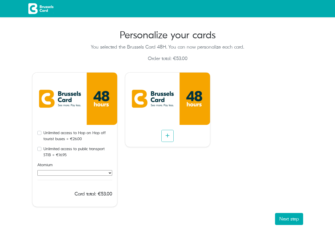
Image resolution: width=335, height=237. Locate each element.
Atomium (45, 165)
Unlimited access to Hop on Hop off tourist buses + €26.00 (74, 136)
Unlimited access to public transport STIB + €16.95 (74, 152)
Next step (289, 219)
